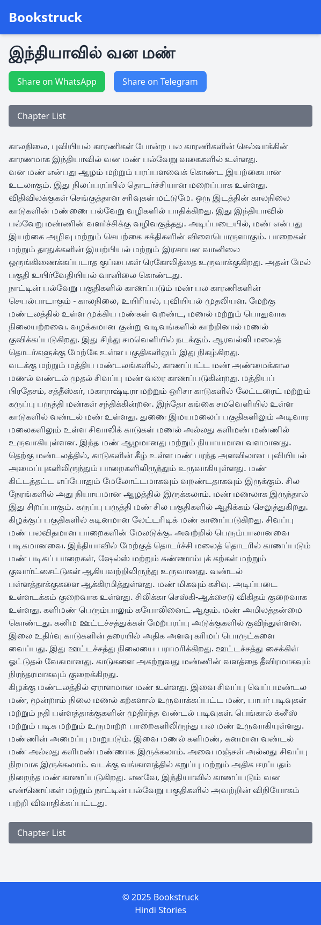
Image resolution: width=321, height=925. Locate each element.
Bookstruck (45, 17)
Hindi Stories (160, 910)
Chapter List (41, 116)
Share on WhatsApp (57, 81)
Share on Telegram (160, 81)
